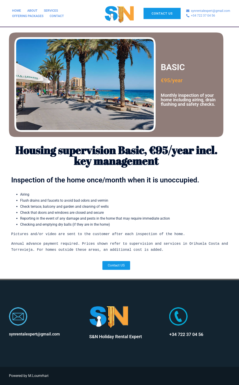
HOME (16, 10)
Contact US (162, 13)
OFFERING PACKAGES (27, 16)
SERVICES (51, 10)
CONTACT (57, 16)
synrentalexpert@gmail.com (34, 334)
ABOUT (32, 10)
